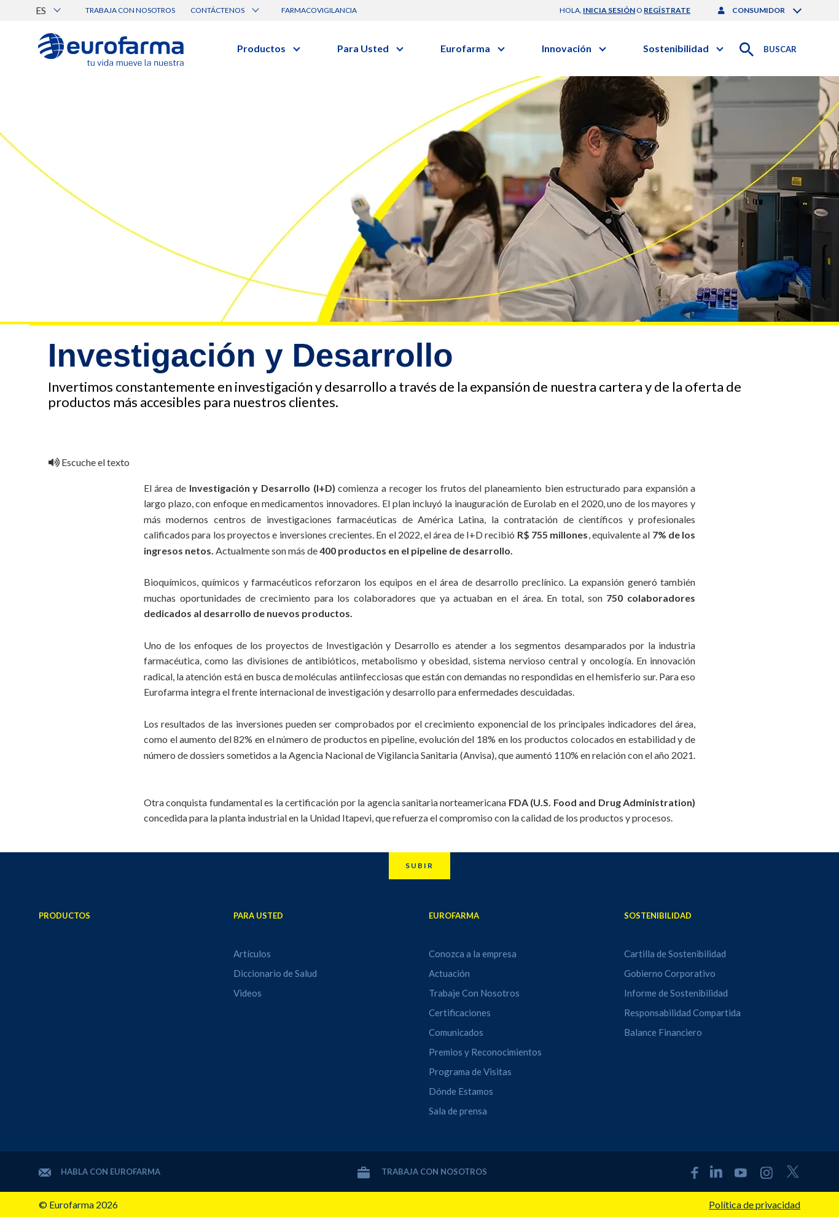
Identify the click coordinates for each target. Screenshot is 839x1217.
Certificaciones (460, 1012)
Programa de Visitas (470, 1071)
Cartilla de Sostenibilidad (675, 953)
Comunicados (456, 1032)
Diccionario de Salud (275, 973)
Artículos (252, 953)
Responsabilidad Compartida (682, 1012)
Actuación (449, 973)
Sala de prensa (458, 1110)
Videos (247, 992)
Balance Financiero (663, 1032)
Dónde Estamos (461, 1091)
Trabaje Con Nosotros (474, 992)
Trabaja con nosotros (130, 10)
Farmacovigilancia (319, 10)
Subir (419, 865)
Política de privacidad (754, 1204)
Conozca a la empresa (473, 953)
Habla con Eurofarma (99, 1171)
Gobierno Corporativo (670, 973)
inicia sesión (609, 10)
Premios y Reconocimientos (485, 1051)
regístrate (667, 10)
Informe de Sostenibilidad (676, 992)
